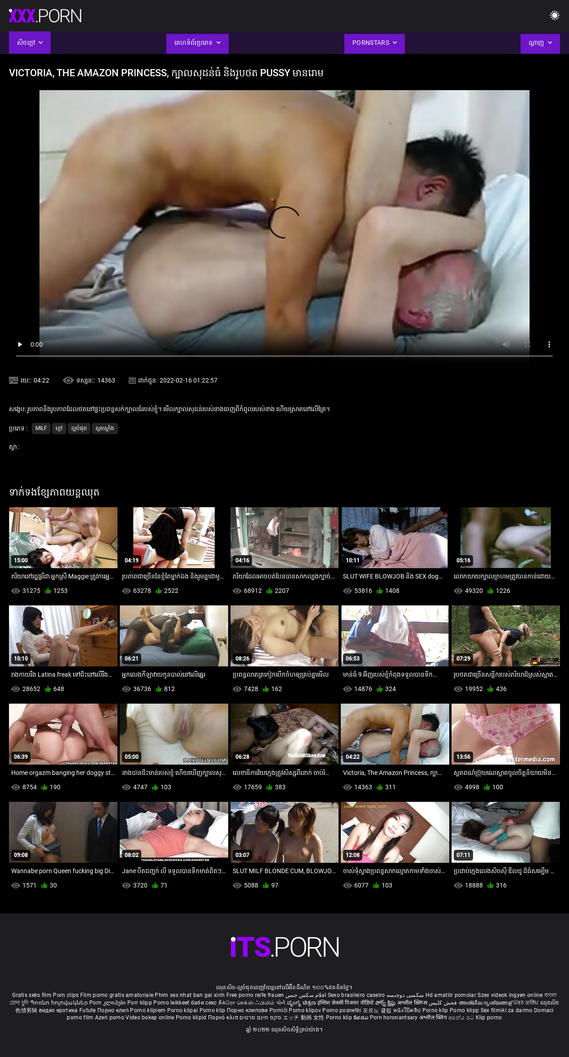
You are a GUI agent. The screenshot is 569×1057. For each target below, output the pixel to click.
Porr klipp (140, 1003)
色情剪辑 (27, 1010)
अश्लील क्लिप (433, 1017)
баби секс (204, 1003)
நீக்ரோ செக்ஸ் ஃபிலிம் (246, 1003)
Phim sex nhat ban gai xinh (190, 995)
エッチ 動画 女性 (304, 1017)
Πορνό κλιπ (223, 1017)
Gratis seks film (32, 995)
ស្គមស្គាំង (105, 428)
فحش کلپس (444, 1003)
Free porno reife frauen (255, 995)
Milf (41, 428)
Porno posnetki (342, 1010)
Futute (87, 1010)
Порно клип (113, 1010)
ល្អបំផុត (79, 428)
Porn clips (66, 995)
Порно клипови (248, 1010)
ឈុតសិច (550, 1003)
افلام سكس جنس (306, 995)
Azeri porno (110, 1017)
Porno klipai (183, 1010)
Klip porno (489, 1017)
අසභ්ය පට (461, 1017)
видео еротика (58, 1010)
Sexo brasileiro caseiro (356, 995)
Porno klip (213, 1010)
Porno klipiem (148, 1010)
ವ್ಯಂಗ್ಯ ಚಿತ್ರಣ (302, 1003)
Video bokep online (150, 1017)
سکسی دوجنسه (405, 995)
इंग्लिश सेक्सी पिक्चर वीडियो (345, 1003)
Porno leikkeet (172, 1003)
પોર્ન (281, 1003)
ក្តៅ (59, 428)
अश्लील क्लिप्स (413, 1003)
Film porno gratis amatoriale (116, 995)
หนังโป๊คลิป (407, 1010)
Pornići (279, 1010)
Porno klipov (305, 1010)
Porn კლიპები (108, 1003)
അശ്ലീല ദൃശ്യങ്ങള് (486, 1003)
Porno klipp (465, 1010)
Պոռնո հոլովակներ (59, 1003)
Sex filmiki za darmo (507, 1010)
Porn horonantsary (394, 1017)
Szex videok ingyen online (510, 995)
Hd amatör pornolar (451, 995)
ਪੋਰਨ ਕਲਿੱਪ (526, 1003)
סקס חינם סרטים (260, 1017)
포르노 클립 (378, 1010)
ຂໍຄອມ (361, 1017)
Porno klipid (192, 1017)
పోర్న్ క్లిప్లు (386, 1003)
